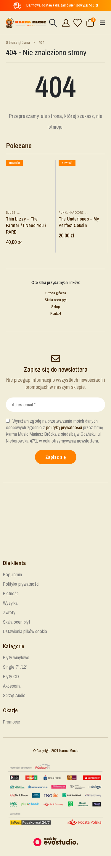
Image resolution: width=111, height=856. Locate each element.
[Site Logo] (26, 23)
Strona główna (55, 293)
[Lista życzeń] (78, 23)
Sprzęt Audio (14, 695)
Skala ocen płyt (56, 299)
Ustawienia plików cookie (25, 631)
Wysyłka (10, 603)
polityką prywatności (64, 427)
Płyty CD (11, 676)
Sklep (55, 306)
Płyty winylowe (16, 657)
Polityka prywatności (21, 584)
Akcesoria (11, 686)
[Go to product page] (29, 183)
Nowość (14, 163)
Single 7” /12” (15, 667)
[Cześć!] (65, 22)
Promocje (11, 721)
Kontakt (55, 313)
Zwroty (9, 612)
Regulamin (12, 574)
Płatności (11, 593)
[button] (52, 23)
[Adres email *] (55, 404)
